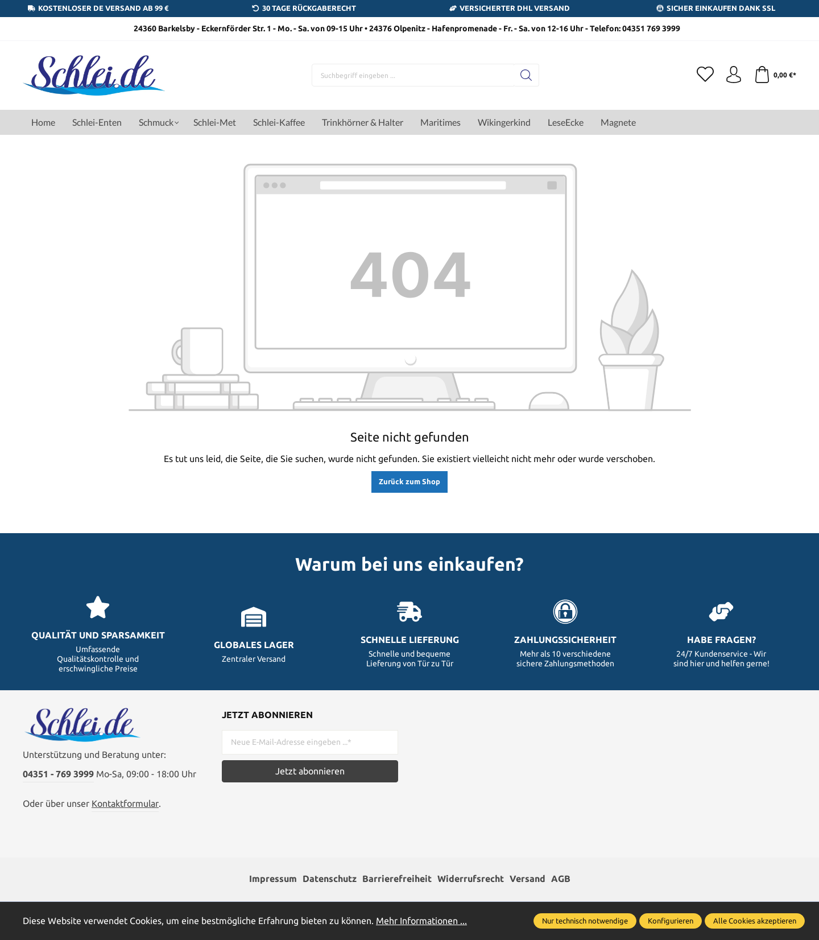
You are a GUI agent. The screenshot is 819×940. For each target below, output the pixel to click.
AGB (560, 878)
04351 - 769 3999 (58, 774)
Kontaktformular (125, 803)
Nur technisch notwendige (585, 921)
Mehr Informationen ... (421, 921)
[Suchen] (526, 75)
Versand (527, 878)
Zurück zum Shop (409, 481)
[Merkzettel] (705, 75)
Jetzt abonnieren (310, 771)
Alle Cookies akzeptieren (754, 921)
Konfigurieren (670, 921)
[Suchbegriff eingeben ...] (413, 75)
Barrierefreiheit (397, 878)
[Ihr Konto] (733, 75)
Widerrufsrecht (470, 878)
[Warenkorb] (775, 75)
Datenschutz (330, 878)
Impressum (273, 878)
